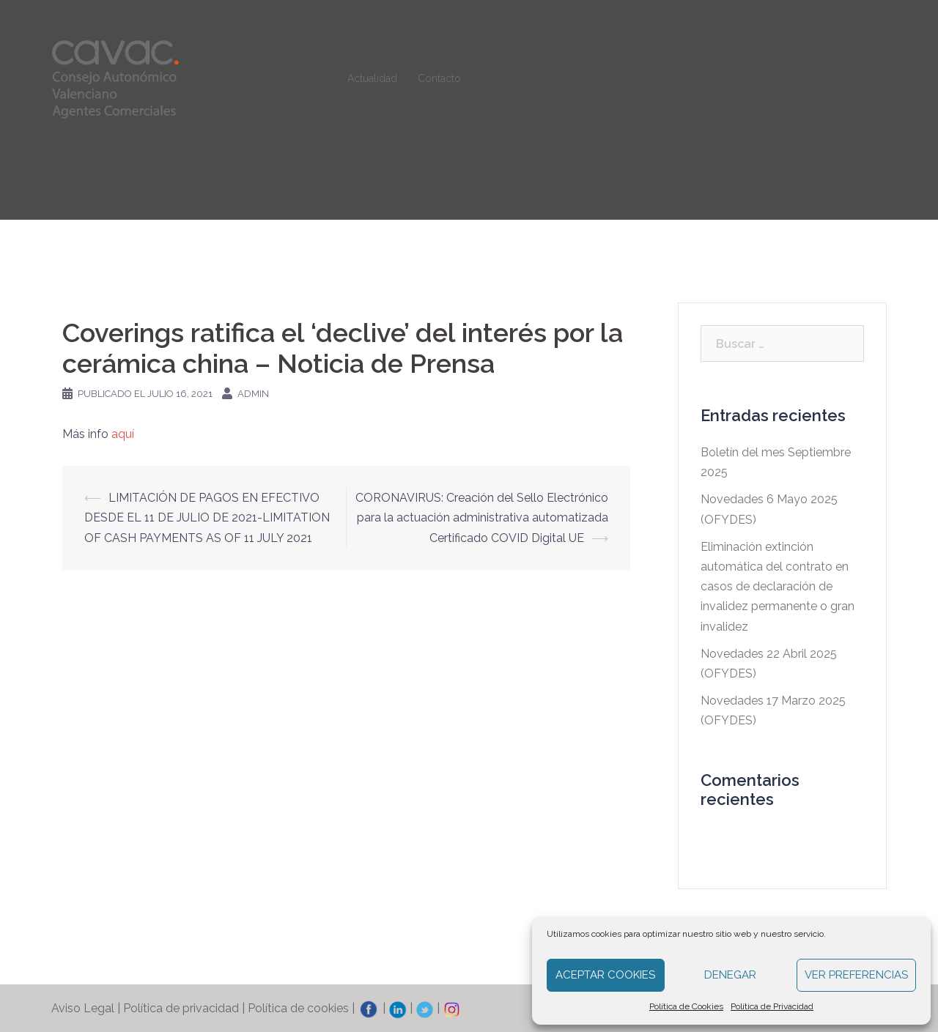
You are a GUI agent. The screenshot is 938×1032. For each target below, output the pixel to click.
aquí (122, 434)
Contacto (439, 78)
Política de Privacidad (772, 1006)
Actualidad (372, 78)
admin (253, 393)
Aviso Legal (82, 1008)
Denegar (730, 974)
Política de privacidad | (185, 1008)
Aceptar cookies (605, 974)
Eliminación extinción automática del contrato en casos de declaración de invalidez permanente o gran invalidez (777, 587)
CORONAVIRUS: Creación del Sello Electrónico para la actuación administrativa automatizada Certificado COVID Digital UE (481, 517)
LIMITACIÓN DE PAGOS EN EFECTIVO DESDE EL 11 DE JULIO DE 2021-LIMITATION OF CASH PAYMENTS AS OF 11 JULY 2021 (207, 517)
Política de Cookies (686, 1006)
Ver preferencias (856, 974)
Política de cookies (298, 1008)
